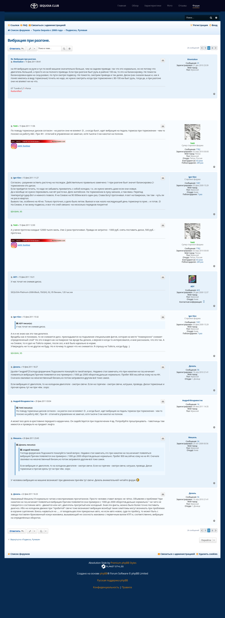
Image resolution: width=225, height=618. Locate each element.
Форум (196, 5)
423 (198, 290)
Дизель (192, 366)
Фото (169, 5)
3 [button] (212, 47)
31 (198, 63)
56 (198, 370)
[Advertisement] (112, 109)
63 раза (199, 161)
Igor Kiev (193, 177)
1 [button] (205, 47)
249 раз (200, 163)
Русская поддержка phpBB (112, 580)
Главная (121, 5)
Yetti (192, 143)
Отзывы (182, 5)
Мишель (192, 437)
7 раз (200, 194)
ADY (192, 286)
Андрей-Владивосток (192, 400)
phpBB (104, 573)
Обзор (135, 5)
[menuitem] (23, 25)
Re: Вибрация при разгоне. (23, 59)
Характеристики (153, 5)
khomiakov (192, 59)
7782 (198, 149)
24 (198, 441)
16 (198, 404)
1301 (198, 183)
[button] (201, 48)
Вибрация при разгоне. (29, 40)
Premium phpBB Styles (123, 563)
